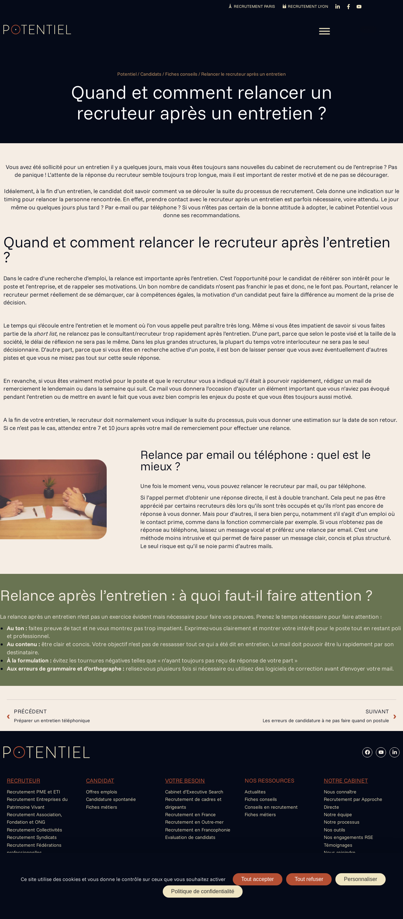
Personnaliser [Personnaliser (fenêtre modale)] (360, 879)
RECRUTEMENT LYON (308, 6)
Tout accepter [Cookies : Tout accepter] (257, 879)
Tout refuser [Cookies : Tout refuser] (309, 879)
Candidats (150, 74)
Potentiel (127, 74)
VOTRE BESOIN (185, 780)
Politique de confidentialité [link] (202, 891)
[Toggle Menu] (324, 31)
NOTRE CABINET (346, 780)
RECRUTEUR (23, 780)
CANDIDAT (100, 780)
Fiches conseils (181, 74)
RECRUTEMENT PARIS (254, 6)
